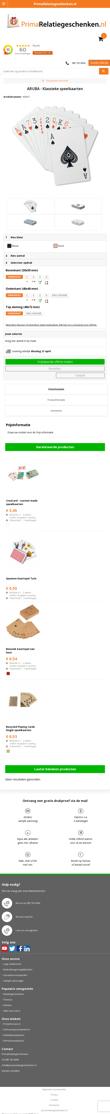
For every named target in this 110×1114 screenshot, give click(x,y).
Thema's (8, 999)
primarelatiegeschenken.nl (54, 1110)
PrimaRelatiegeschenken (15, 1054)
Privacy (54, 1094)
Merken (7, 1005)
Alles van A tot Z (11, 1010)
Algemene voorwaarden (54, 1089)
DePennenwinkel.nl (13, 1040)
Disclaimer (54, 1105)
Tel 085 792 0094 (10, 1059)
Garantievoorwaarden (15, 975)
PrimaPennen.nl (11, 1023)
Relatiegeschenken (13, 994)
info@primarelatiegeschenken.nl (19, 1065)
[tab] (56, 389)
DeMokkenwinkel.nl (13, 1035)
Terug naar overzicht (57, 80)
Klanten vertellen (11, 1070)
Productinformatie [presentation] (56, 400)
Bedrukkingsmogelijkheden (17, 969)
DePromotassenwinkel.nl (16, 1029)
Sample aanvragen (13, 980)
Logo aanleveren (12, 963)
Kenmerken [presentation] (56, 410)
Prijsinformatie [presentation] (56, 389)
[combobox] (52, 71)
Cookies (54, 1100)
